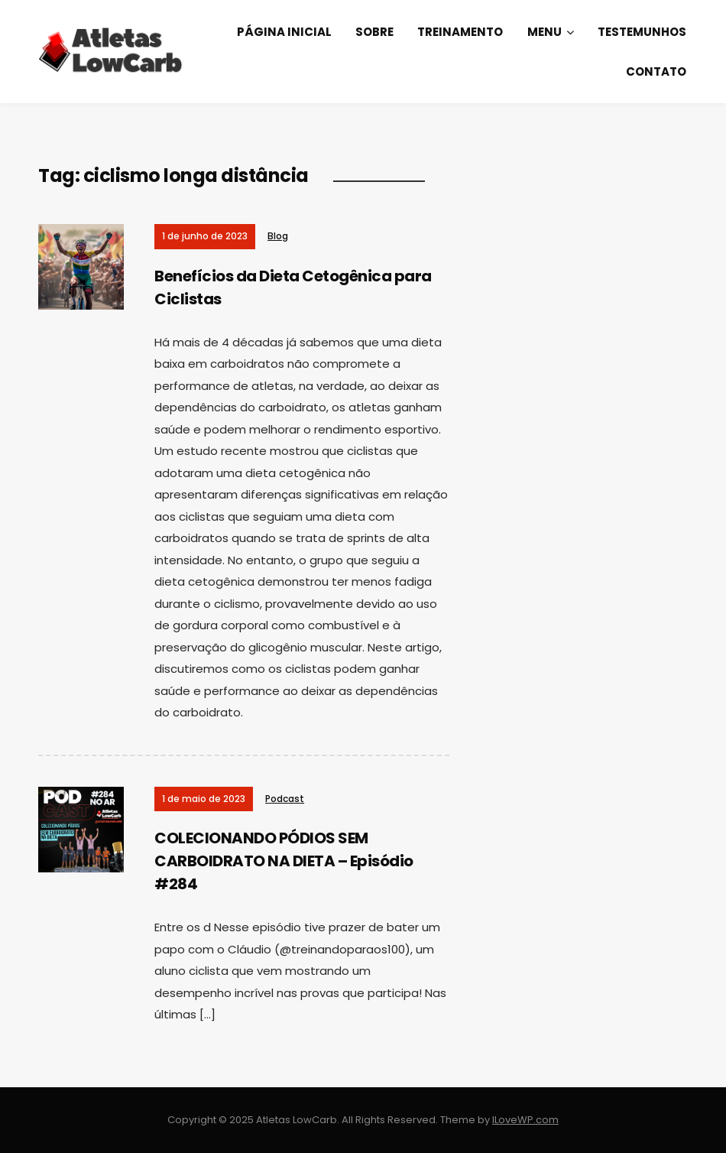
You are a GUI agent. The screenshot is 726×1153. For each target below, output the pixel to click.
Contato (656, 71)
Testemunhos (642, 32)
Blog (277, 235)
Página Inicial (284, 32)
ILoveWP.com (525, 1119)
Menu (544, 32)
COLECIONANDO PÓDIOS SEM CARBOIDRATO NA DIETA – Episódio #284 (283, 861)
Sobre (374, 32)
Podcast (284, 798)
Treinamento (460, 32)
